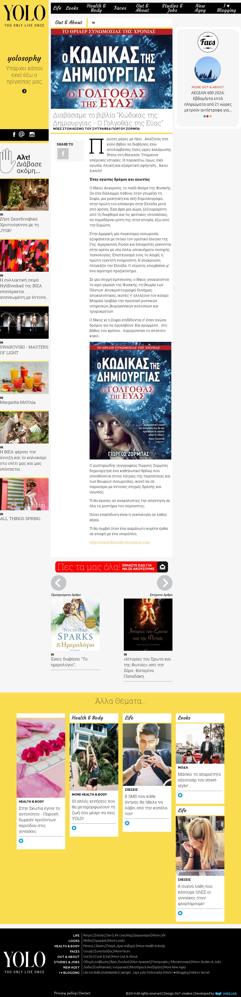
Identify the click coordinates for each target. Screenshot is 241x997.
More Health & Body (151, 946)
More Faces (122, 951)
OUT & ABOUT (68, 957)
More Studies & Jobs (206, 962)
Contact (84, 993)
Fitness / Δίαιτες (94, 946)
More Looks (116, 940)
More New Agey (175, 967)
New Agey (200, 8)
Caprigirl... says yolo (132, 972)
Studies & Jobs (172, 8)
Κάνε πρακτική (141, 962)
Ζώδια (87, 967)
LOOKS (74, 941)
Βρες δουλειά (120, 962)
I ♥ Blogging (226, 8)
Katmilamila (109, 972)
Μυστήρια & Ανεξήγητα (146, 967)
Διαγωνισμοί (142, 935)
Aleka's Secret (200, 972)
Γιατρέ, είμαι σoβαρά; (121, 946)
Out (86, 956)
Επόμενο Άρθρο (161, 595)
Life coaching (122, 935)
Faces (120, 8)
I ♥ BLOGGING (69, 972)
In (93, 22)
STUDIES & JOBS (67, 962)
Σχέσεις (100, 935)
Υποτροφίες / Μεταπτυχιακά (171, 962)
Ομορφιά (100, 940)
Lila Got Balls (92, 972)
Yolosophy (155, 972)
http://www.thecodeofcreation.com (120, 542)
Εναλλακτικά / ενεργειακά (111, 967)
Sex (109, 935)
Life (57, 8)
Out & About (142, 8)
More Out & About (125, 956)
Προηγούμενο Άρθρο (66, 595)
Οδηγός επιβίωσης (96, 962)
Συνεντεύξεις (104, 951)
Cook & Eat (102, 956)
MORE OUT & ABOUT (208, 87)
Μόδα (87, 940)
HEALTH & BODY (67, 946)
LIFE (76, 935)
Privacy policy (65, 993)
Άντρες (88, 935)
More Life (159, 935)
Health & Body (96, 8)
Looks (72, 8)
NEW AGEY (71, 967)
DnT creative (184, 993)
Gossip (88, 951)
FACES (75, 951)
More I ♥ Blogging (176, 972)
